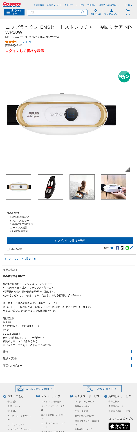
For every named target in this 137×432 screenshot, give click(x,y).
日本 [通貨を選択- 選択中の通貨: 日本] (129, 5)
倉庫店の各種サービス (119, 411)
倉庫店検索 (113, 401)
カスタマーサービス (87, 396)
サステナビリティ (16, 424)
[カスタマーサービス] (74, 5)
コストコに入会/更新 (51, 401)
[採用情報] (91, 5)
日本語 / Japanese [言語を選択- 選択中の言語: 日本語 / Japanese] (109, 5)
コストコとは (15, 396)
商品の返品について (84, 416)
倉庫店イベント (116, 406)
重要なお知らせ (82, 406)
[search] (54, 12)
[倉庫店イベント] (54, 5)
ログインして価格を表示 (70, 240)
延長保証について (83, 429)
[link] (112, 248)
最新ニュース (13, 406)
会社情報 (11, 401)
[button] (84, 12)
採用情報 (11, 411)
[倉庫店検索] (39, 5)
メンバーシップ (50, 396)
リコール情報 (81, 411)
